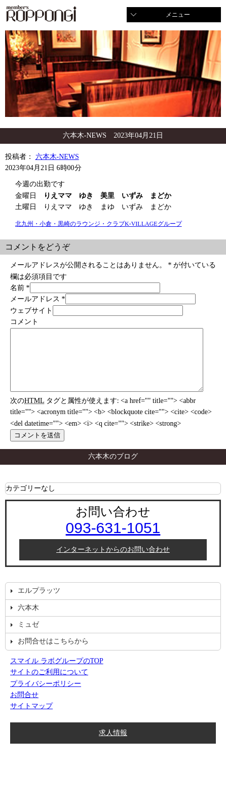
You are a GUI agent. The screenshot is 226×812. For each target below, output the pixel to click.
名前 (17, 288)
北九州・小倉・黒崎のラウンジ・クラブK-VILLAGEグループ (98, 223)
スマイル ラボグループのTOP (56, 673)
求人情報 (113, 745)
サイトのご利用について (49, 684)
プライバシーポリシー (45, 696)
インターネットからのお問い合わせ (113, 561)
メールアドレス (35, 299)
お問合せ (24, 707)
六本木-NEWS (57, 156)
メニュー (178, 14)
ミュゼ (28, 636)
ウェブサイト (31, 310)
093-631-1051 (113, 540)
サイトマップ (31, 718)
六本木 (28, 620)
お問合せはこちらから (53, 653)
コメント (24, 322)
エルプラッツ (39, 602)
